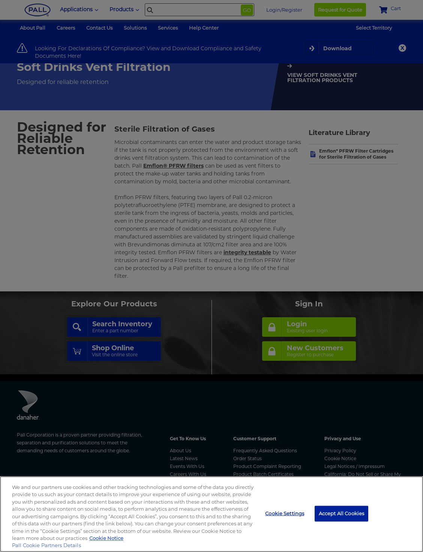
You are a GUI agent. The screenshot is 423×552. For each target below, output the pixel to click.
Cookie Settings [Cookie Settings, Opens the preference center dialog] (284, 513)
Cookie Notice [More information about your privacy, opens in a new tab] (106, 538)
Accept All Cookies (341, 513)
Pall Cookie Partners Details (46, 545)
